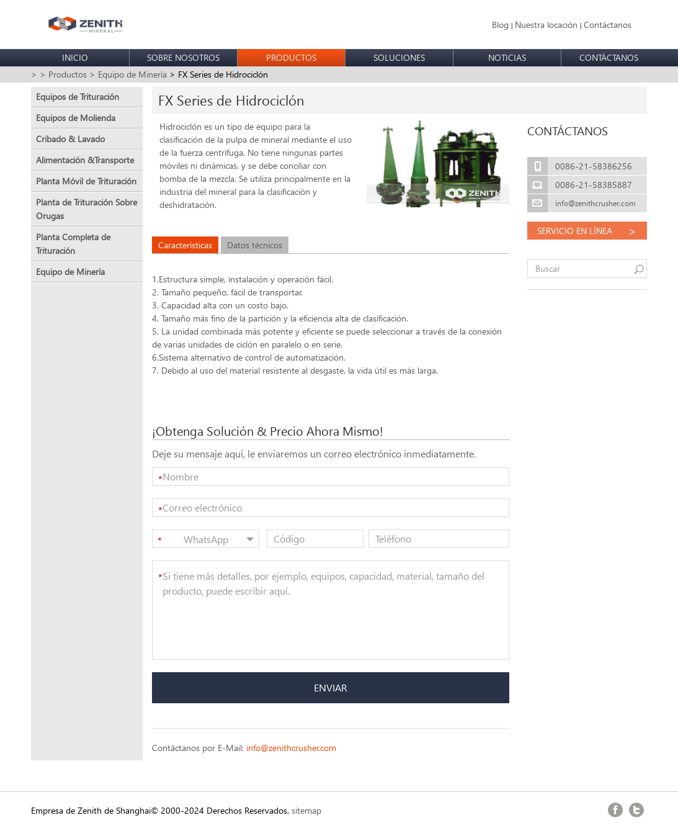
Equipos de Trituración (77, 96)
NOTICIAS (507, 57)
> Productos (63, 74)
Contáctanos (607, 24)
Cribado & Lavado (70, 139)
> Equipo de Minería (128, 74)
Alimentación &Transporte (85, 160)
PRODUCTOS (291, 57)
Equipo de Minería (70, 271)
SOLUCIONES (399, 57)
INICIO (75, 57)
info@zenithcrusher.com (291, 748)
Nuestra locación (546, 24)
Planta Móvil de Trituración (86, 181)
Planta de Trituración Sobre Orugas (86, 209)
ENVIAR (330, 687)
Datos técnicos (254, 245)
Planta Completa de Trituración (73, 243)
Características (185, 245)
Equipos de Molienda (75, 118)
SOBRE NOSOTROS (183, 57)
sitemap (306, 810)
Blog (500, 24)
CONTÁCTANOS (608, 57)
